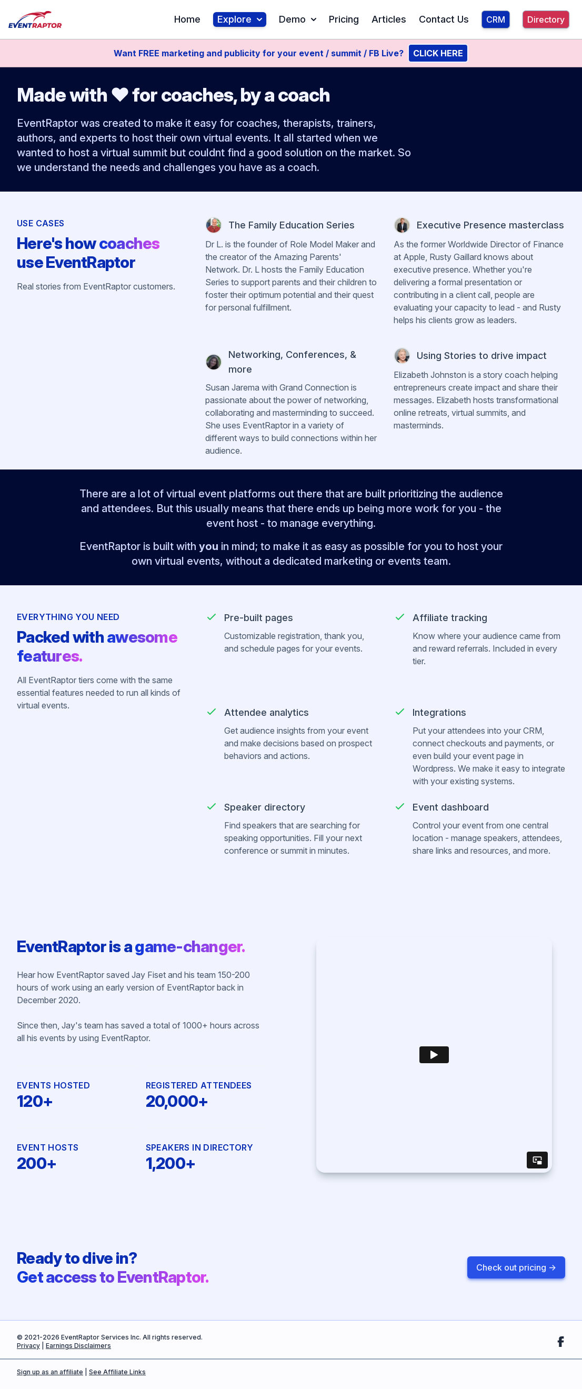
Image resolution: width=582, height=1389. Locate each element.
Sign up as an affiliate (50, 1372)
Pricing (344, 19)
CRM (495, 19)
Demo (297, 19)
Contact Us (444, 19)
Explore (239, 19)
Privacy (28, 1346)
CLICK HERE (438, 53)
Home (187, 19)
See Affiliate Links (117, 1372)
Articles (389, 19)
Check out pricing (516, 1267)
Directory (546, 19)
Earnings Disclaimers (78, 1346)
